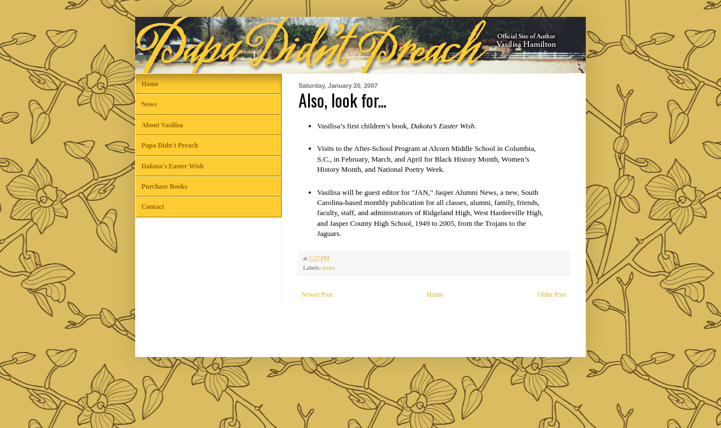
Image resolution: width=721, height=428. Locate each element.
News (149, 104)
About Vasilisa (162, 125)
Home (435, 294)
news (328, 267)
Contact (152, 207)
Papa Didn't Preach (169, 145)
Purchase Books (164, 186)
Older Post (551, 294)
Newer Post (317, 294)
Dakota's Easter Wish (172, 166)
